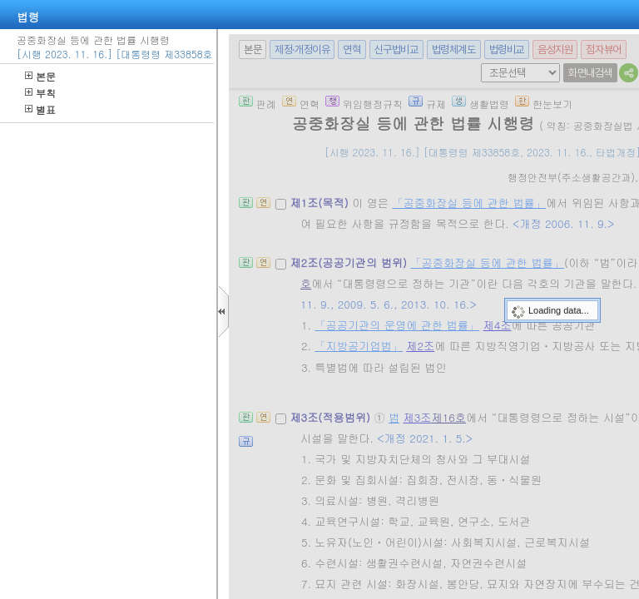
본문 (40, 76)
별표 (40, 109)
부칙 (40, 93)
